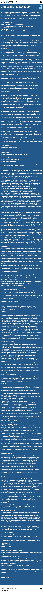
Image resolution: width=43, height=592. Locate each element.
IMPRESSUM (3, 588)
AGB (15, 588)
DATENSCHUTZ (10, 588)
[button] (41, 2)
